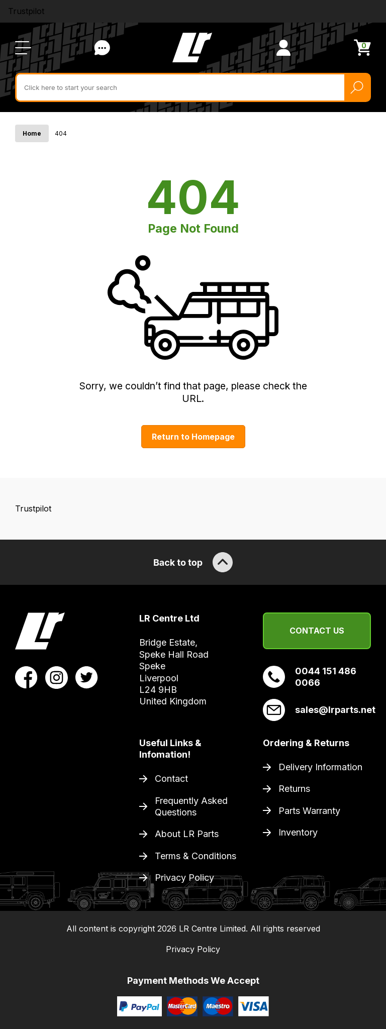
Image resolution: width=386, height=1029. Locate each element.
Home (32, 133)
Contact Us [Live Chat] (102, 48)
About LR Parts (187, 834)
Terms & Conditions (195, 856)
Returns (294, 788)
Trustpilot (26, 11)
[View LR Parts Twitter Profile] (86, 677)
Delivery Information (320, 767)
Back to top (193, 562)
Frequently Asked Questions (191, 806)
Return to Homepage (193, 437)
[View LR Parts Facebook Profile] (26, 677)
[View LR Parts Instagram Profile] (56, 677)
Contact (171, 778)
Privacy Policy (184, 877)
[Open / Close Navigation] (23, 47)
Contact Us (317, 631)
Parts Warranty (309, 810)
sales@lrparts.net (317, 710)
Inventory (298, 832)
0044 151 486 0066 (309, 677)
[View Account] (283, 48)
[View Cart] (362, 47)
